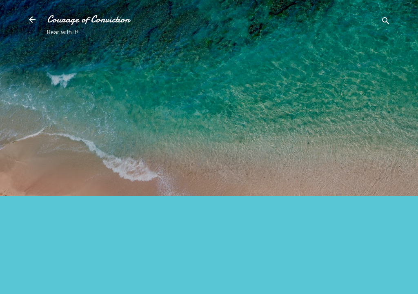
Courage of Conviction (88, 19)
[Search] (386, 22)
